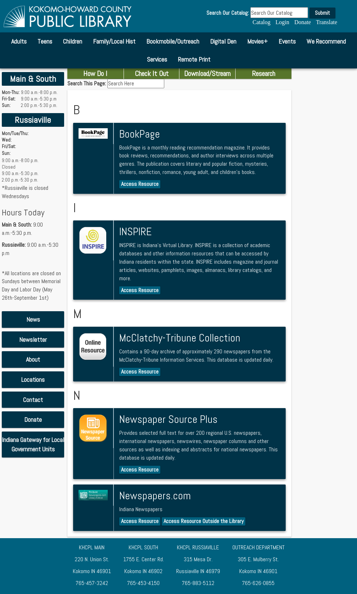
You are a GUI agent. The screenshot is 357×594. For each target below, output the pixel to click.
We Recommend (326, 41)
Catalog (262, 22)
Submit (322, 13)
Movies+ (257, 41)
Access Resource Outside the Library (204, 521)
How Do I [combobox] (95, 73)
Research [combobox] (263, 73)
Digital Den (223, 41)
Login (282, 22)
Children (72, 41)
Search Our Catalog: (227, 13)
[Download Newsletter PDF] (33, 339)
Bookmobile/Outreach (172, 41)
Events (287, 41)
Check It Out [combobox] (152, 73)
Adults (19, 41)
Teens (44, 41)
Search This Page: (87, 83)
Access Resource (140, 184)
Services (157, 59)
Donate (302, 22)
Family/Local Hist (114, 41)
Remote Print (194, 59)
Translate (326, 22)
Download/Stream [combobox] (207, 73)
